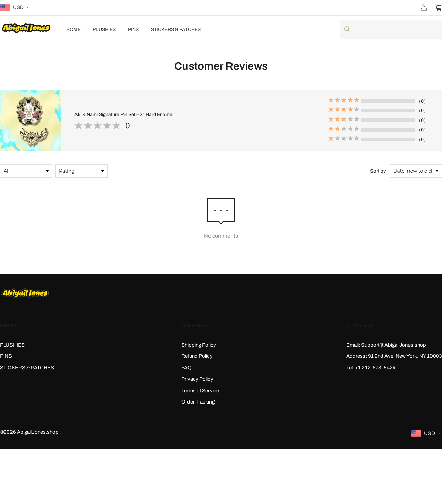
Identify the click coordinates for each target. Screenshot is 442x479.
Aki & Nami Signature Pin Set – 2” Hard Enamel (123, 114)
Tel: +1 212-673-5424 (370, 367)
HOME (73, 29)
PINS (133, 29)
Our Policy (194, 325)
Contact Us (360, 325)
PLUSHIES (104, 29)
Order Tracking (198, 402)
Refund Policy (197, 356)
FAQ (186, 367)
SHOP (8, 325)
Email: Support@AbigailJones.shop (386, 345)
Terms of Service (200, 390)
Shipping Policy (198, 345)
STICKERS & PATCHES (176, 29)
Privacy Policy (197, 379)
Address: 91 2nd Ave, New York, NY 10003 (394, 356)
